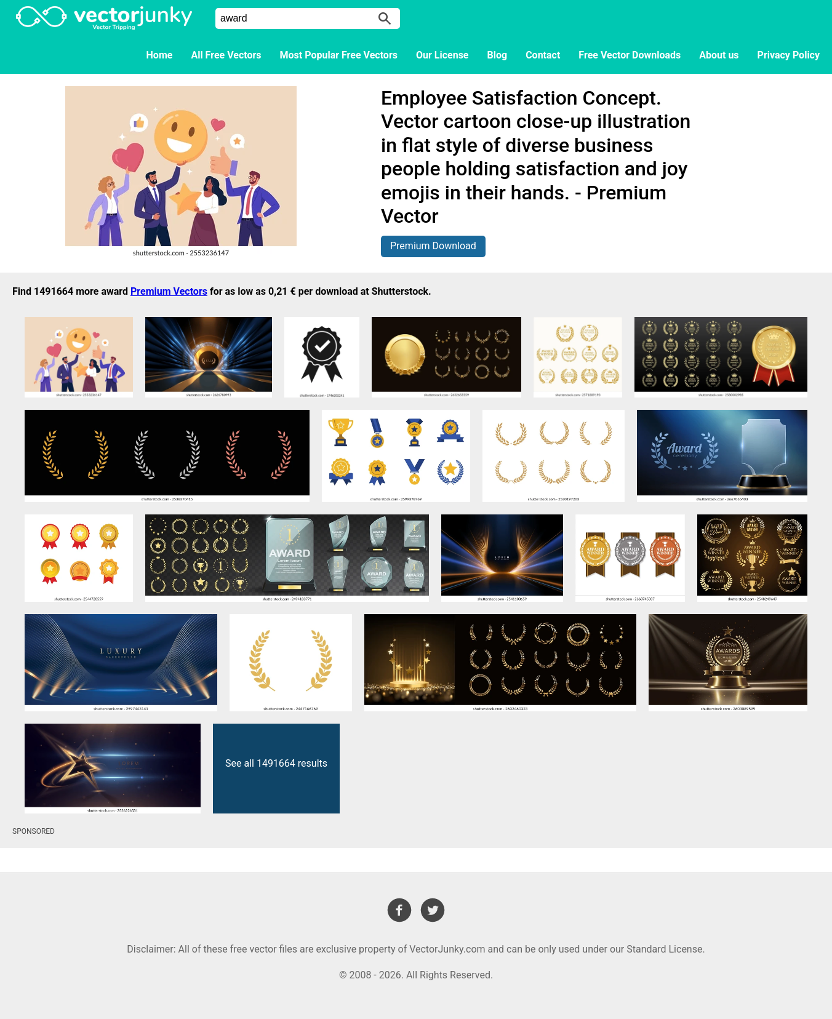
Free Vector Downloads (629, 55)
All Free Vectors (226, 55)
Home (159, 55)
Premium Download (433, 246)
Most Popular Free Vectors (339, 55)
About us (718, 55)
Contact (543, 55)
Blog (497, 55)
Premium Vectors (168, 291)
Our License (442, 55)
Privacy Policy (789, 55)
